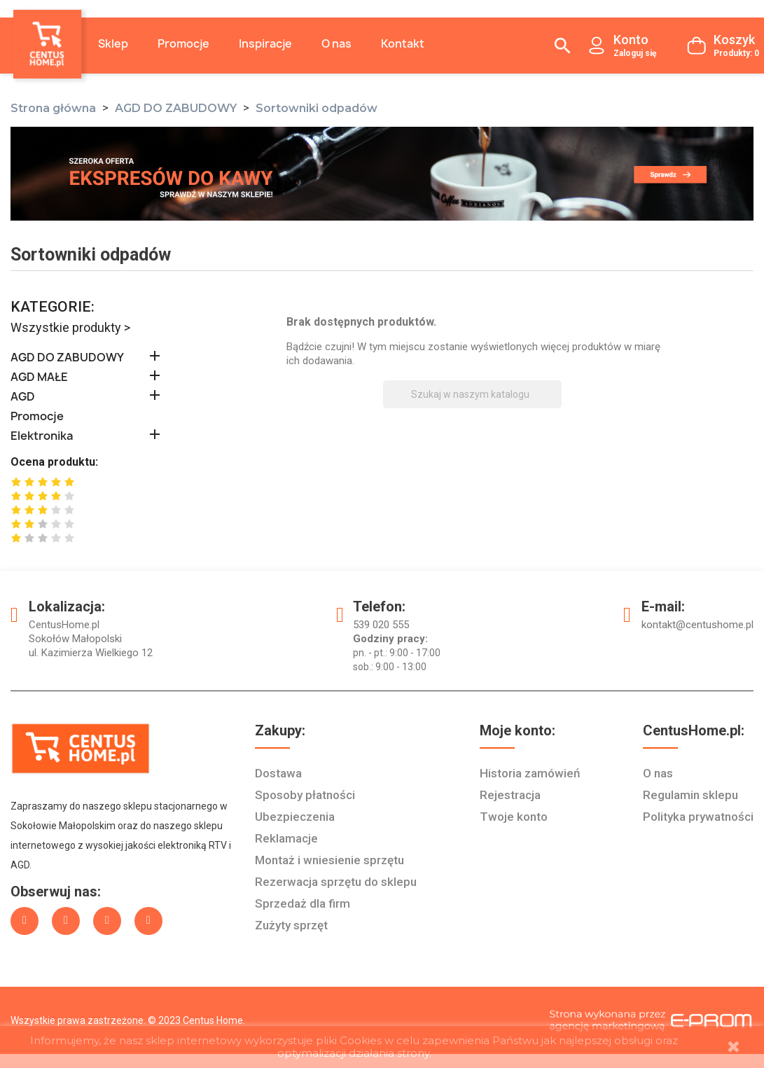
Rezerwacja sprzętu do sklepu (334, 705)
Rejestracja (511, 621)
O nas (318, 44)
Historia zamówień (529, 600)
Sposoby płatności (303, 621)
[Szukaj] (533, 46)
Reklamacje (286, 663)
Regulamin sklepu (693, 600)
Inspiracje (251, 44)
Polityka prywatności (699, 642)
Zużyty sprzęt (290, 747)
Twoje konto (513, 642)
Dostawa (278, 600)
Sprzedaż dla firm (301, 726)
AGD (23, 224)
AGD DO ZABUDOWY (68, 184)
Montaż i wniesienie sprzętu (328, 684)
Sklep (111, 44)
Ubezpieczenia (294, 642)
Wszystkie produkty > (66, 155)
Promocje (176, 44)
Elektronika (41, 263)
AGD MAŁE (40, 204)
